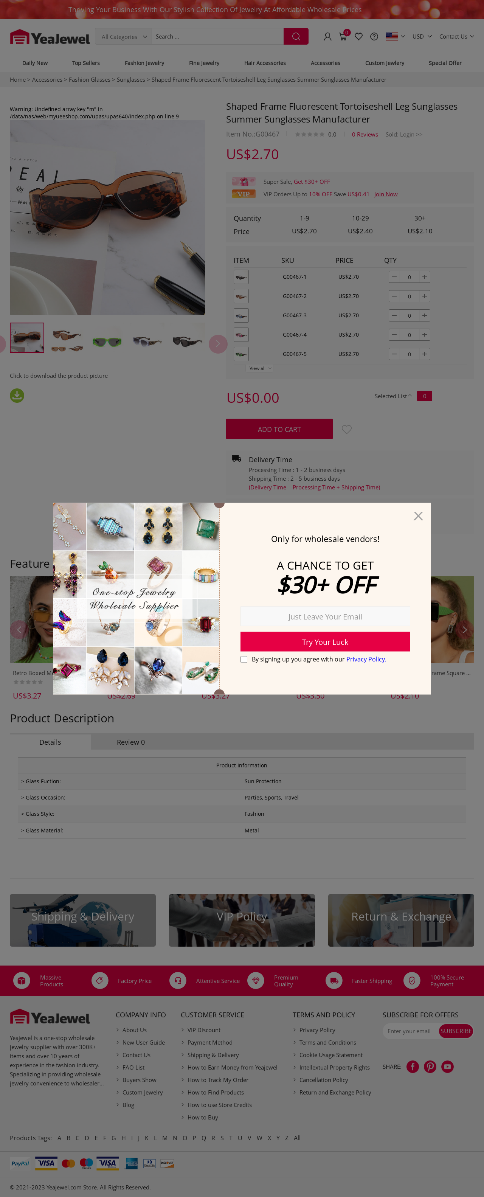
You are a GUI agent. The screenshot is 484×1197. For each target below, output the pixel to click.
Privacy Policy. (366, 659)
